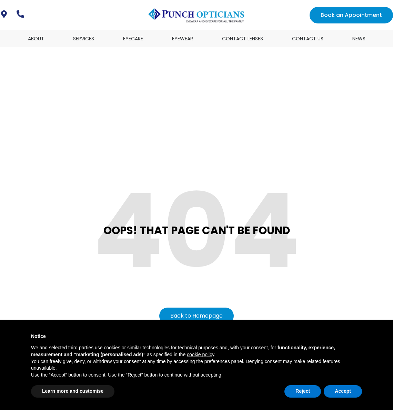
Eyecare (133, 38)
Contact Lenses (242, 38)
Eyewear (182, 38)
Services (83, 38)
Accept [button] (343, 391)
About (36, 38)
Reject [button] (302, 391)
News (358, 38)
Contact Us (307, 38)
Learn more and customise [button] (72, 391)
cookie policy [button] (200, 354)
